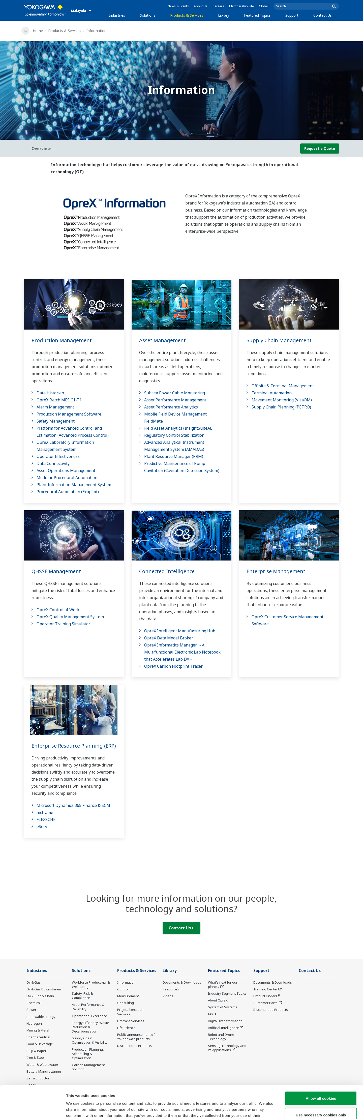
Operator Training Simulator (63, 624)
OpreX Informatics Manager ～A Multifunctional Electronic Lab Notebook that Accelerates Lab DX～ (182, 652)
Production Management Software (69, 414)
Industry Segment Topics (227, 993)
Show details (264, 1109)
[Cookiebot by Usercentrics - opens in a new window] (33, 1109)
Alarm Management (55, 407)
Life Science (126, 1027)
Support (291, 15)
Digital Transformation (225, 1021)
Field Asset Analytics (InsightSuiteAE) (179, 428)
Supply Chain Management (279, 340)
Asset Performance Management (175, 400)
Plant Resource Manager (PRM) (173, 456)
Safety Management (56, 421)
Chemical (33, 1002)
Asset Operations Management (66, 470)
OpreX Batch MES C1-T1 (59, 400)
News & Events (178, 6)
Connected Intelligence (167, 571)
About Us (200, 6)
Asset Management (162, 340)
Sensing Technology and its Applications (227, 1047)
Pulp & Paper (36, 1050)
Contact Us (322, 15)
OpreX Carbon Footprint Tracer (173, 666)
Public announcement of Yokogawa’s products (136, 1036)
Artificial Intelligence (223, 1027)
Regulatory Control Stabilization (174, 435)
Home (38, 30)
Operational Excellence (89, 1016)
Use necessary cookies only (321, 1082)
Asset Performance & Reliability (88, 1006)
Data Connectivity (53, 463)
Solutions (147, 15)
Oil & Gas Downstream (43, 989)
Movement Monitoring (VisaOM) (282, 400)
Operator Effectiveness (58, 456)
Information (126, 982)
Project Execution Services (130, 1011)
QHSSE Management (56, 571)
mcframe (45, 812)
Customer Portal (265, 1002)
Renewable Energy (40, 1016)
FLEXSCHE (46, 819)
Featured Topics (257, 15)
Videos (168, 996)
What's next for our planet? (222, 984)
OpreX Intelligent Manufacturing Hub (179, 631)
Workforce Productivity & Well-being (91, 984)
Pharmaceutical (38, 1037)
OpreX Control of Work (58, 609)
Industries (117, 15)
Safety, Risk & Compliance (82, 995)
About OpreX (218, 1000)
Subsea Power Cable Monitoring (174, 393)
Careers (218, 6)
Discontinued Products (134, 1045)
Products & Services (186, 15)
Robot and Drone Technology (221, 1036)
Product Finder (264, 996)
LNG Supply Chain (40, 996)
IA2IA (212, 1014)
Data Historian (50, 393)
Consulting (125, 1002)
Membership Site (241, 6)
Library (223, 15)
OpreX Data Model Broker (168, 638)
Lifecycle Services (130, 1021)
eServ (42, 826)
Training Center (265, 989)
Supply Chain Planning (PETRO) (281, 407)
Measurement (128, 996)
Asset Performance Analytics (171, 407)
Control (123, 989)
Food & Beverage (39, 1044)
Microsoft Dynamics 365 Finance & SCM (73, 805)
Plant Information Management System (74, 484)
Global (263, 6)
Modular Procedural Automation (67, 477)
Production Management (62, 340)
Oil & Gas (33, 982)
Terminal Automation (272, 393)
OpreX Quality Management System (70, 617)
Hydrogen (34, 1023)
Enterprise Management (276, 571)
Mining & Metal (37, 1030)
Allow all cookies (321, 1065)
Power (31, 1009)
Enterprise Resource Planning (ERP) (74, 745)
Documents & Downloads (182, 982)
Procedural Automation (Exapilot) (68, 491)
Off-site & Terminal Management (283, 386)
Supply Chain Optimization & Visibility (89, 1040)
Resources (171, 989)
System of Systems (222, 1007)
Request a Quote (319, 148)
